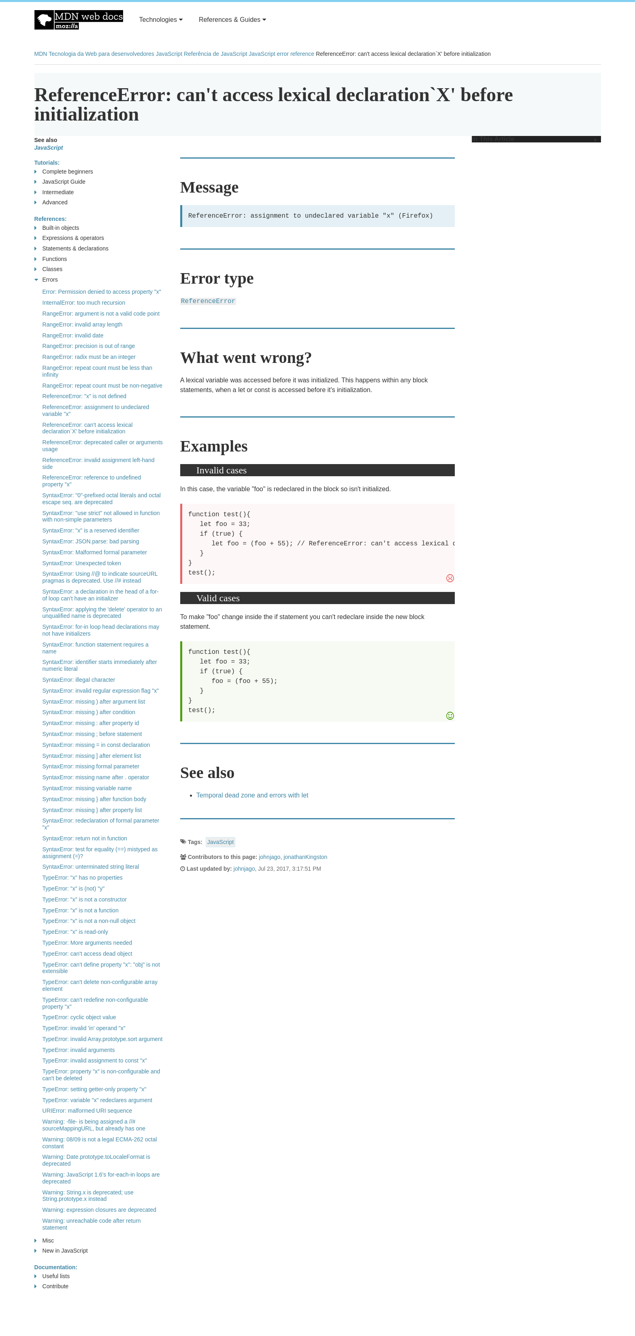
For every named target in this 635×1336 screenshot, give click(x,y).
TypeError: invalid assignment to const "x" (95, 1060)
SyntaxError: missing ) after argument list (94, 701)
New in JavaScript (61, 1250)
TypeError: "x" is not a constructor (85, 899)
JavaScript (169, 54)
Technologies (161, 19)
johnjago (269, 857)
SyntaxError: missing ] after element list (92, 756)
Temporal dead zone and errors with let (252, 795)
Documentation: (56, 1267)
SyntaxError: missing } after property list (92, 810)
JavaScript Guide (60, 181)
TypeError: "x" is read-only (75, 932)
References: (50, 219)
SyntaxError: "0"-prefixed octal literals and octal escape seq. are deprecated (102, 498)
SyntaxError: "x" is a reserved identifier (91, 530)
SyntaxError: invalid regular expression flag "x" (101, 690)
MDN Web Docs (78, 20)
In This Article (534, 139)
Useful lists (52, 1276)
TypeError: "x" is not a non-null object (89, 921)
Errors (46, 279)
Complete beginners (63, 171)
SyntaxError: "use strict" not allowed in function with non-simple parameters (101, 516)
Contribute (51, 1286)
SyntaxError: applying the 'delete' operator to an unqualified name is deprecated (102, 612)
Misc (44, 1240)
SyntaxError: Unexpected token (82, 563)
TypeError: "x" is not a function (81, 910)
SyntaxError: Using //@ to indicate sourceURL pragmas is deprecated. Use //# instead (100, 577)
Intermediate (54, 192)
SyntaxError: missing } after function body (95, 799)
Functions (50, 259)
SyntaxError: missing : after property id (91, 723)
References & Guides (232, 19)
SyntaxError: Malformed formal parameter (95, 552)
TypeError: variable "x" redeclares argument (97, 1100)
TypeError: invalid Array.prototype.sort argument (103, 1039)
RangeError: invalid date (73, 335)
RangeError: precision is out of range (89, 346)
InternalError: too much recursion (84, 302)
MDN (40, 54)
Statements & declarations (71, 248)
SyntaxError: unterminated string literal (91, 866)
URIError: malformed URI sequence (87, 1110)
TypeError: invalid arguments (79, 1050)
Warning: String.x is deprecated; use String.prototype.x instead (88, 1195)
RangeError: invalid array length (83, 324)
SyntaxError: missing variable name (87, 788)
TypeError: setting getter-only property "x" (95, 1089)
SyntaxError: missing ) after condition (89, 712)
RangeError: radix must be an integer (89, 357)
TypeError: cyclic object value (79, 1017)
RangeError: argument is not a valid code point (101, 313)
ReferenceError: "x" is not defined (85, 396)
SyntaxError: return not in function (85, 838)
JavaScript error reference (281, 54)
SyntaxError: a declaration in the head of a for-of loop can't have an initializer (101, 595)
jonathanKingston (305, 857)
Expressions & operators (69, 238)
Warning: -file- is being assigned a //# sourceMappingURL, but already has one (94, 1125)
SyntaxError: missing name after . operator (96, 777)
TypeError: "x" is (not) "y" (74, 888)
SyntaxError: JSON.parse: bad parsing (91, 541)
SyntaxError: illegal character (79, 679)
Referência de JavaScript (215, 54)
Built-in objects (56, 228)
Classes (48, 269)
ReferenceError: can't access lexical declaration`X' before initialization (88, 428)
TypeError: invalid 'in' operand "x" (84, 1028)
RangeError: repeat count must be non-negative (103, 385)
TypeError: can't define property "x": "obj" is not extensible (101, 968)
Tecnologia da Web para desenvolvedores (101, 54)
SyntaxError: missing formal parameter (91, 766)
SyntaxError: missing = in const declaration (96, 745)
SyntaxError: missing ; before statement (92, 734)
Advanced (51, 202)
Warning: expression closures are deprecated (99, 1210)
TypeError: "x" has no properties (83, 877)
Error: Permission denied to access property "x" (102, 291)
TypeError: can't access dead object (87, 953)
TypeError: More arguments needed (87, 942)
